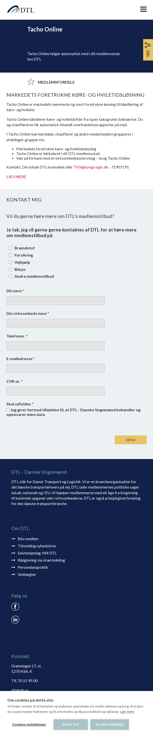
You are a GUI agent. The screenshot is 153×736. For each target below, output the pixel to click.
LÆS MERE (16, 176)
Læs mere (127, 712)
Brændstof (24, 247)
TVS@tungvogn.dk (91, 167)
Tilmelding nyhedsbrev (37, 545)
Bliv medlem (28, 538)
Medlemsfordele (56, 82)
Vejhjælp (22, 262)
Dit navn (15, 290)
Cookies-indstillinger (29, 724)
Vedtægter (27, 574)
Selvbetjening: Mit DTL (37, 553)
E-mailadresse (20, 358)
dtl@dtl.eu (20, 690)
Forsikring (23, 255)
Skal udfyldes (19, 403)
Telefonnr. (17, 336)
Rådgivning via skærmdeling (41, 560)
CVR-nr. (14, 381)
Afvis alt (70, 724)
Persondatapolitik (33, 567)
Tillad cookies (109, 724)
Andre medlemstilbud (34, 276)
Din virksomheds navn (27, 313)
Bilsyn (20, 269)
